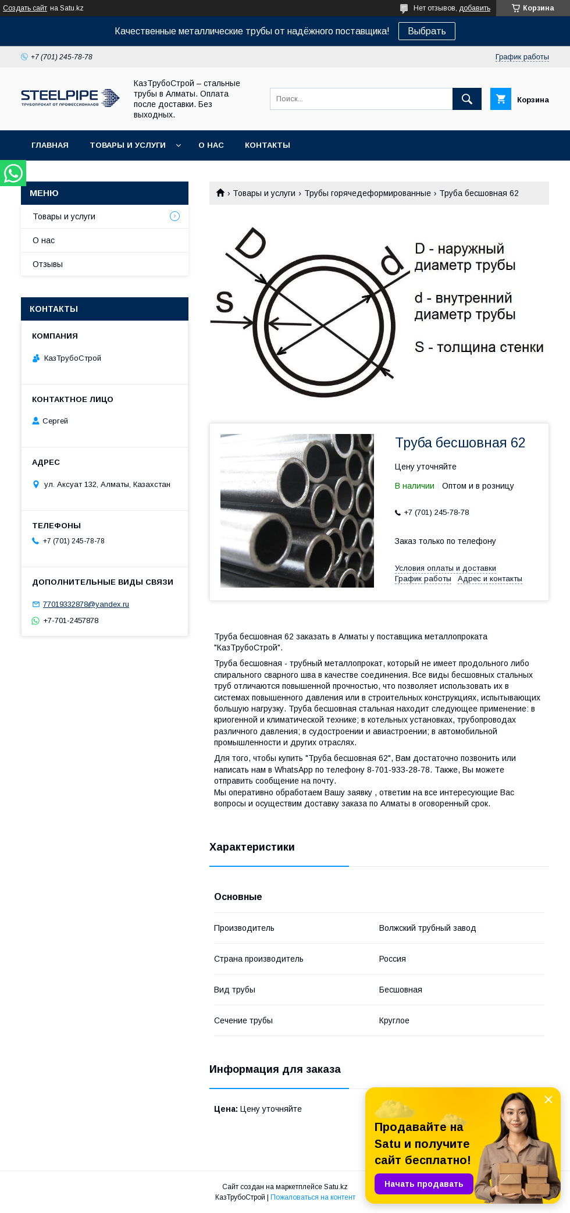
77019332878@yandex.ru (86, 604)
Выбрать (427, 31)
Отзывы (48, 264)
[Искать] (467, 99)
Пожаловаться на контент (312, 1197)
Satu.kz (336, 1187)
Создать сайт (25, 8)
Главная (50, 145)
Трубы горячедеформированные (367, 193)
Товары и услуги (128, 145)
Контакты (267, 145)
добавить (474, 8)
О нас (211, 145)
